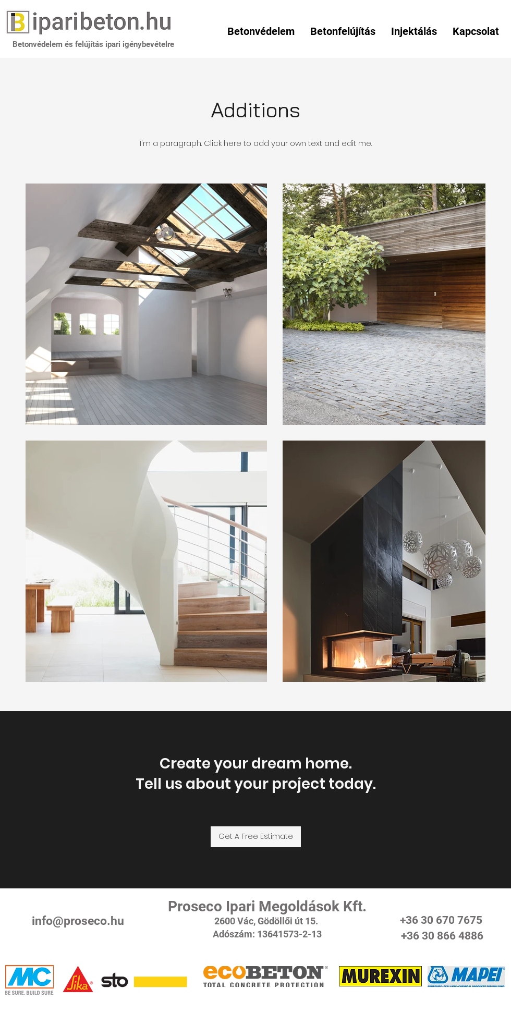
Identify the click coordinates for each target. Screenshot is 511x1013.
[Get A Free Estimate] (256, 836)
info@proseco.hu (78, 921)
